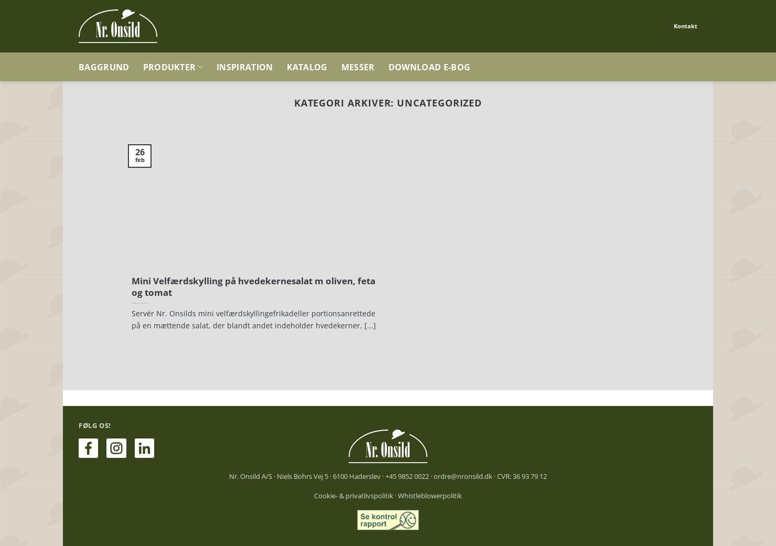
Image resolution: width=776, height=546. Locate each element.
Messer (358, 67)
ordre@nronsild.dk (463, 476)
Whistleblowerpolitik (430, 495)
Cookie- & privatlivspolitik (353, 495)
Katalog (307, 67)
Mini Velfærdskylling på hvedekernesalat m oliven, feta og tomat (253, 286)
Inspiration (245, 67)
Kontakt (685, 26)
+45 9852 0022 (407, 476)
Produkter (173, 67)
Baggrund (104, 67)
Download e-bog (429, 67)
